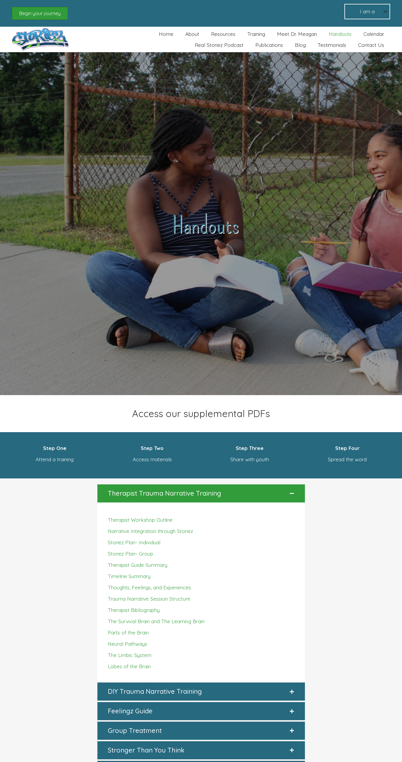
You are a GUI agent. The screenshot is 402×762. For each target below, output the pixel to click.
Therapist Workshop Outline (140, 520)
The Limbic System (129, 655)
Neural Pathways (127, 644)
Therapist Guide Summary (137, 565)
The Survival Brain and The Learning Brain (156, 621)
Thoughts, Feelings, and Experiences (149, 587)
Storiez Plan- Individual (134, 542)
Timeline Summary (129, 576)
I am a (367, 11)
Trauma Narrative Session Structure (149, 599)
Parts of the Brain (128, 632)
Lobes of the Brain (129, 666)
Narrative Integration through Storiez (150, 531)
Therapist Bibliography (134, 610)
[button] (40, 13)
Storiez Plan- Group (130, 554)
